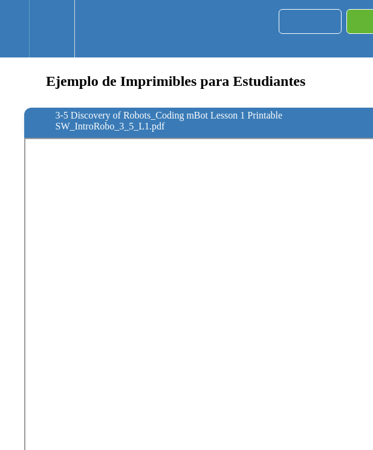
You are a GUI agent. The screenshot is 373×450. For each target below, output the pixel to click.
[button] (14, 28)
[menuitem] (51, 28)
